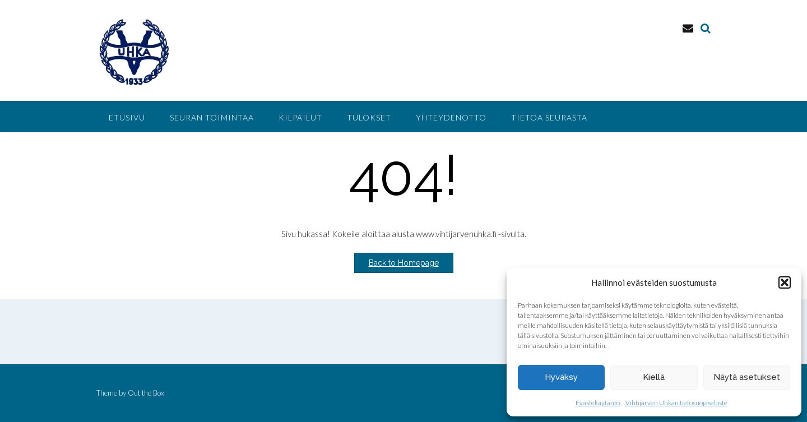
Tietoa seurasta (549, 117)
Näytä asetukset (746, 377)
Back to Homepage (404, 262)
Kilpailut (300, 117)
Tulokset (369, 117)
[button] (784, 282)
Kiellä (654, 377)
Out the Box (146, 392)
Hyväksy (561, 377)
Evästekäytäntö (598, 402)
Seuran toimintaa (212, 117)
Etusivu (127, 117)
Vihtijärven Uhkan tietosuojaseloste (676, 402)
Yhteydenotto (451, 117)
